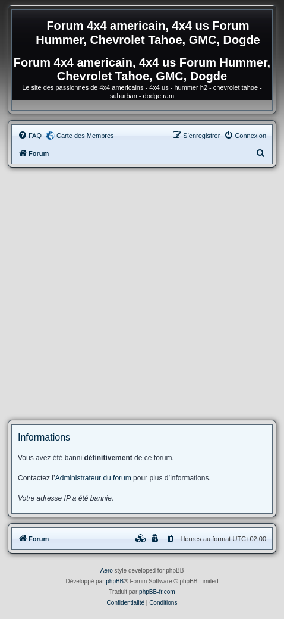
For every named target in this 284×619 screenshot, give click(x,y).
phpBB (115, 581)
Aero (106, 570)
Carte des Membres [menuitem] (85, 135)
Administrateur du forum (93, 478)
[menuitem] (30, 135)
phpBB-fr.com (157, 592)
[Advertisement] (142, 294)
